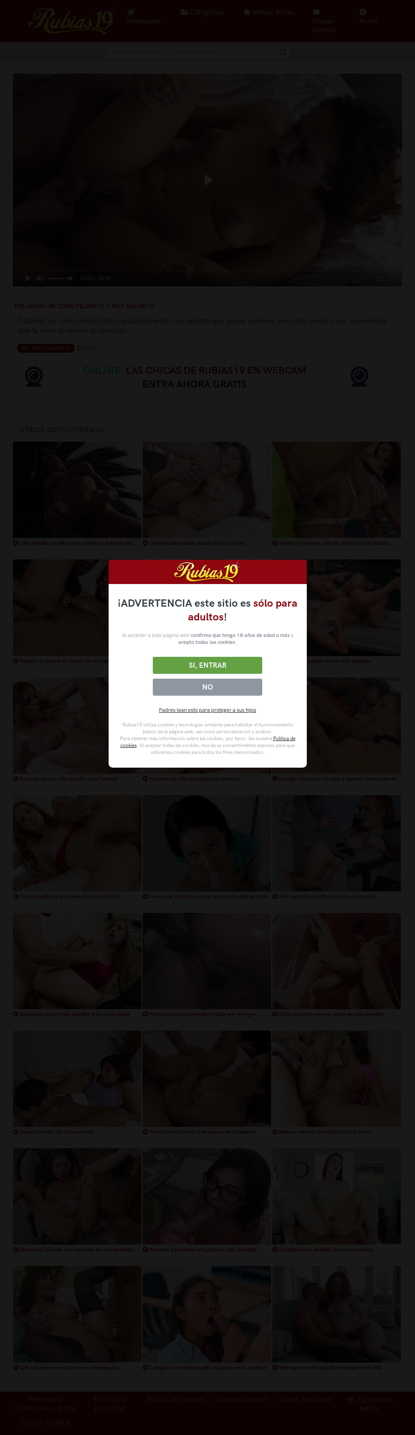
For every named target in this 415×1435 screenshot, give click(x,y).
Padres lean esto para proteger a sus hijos (207, 710)
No (207, 687)
